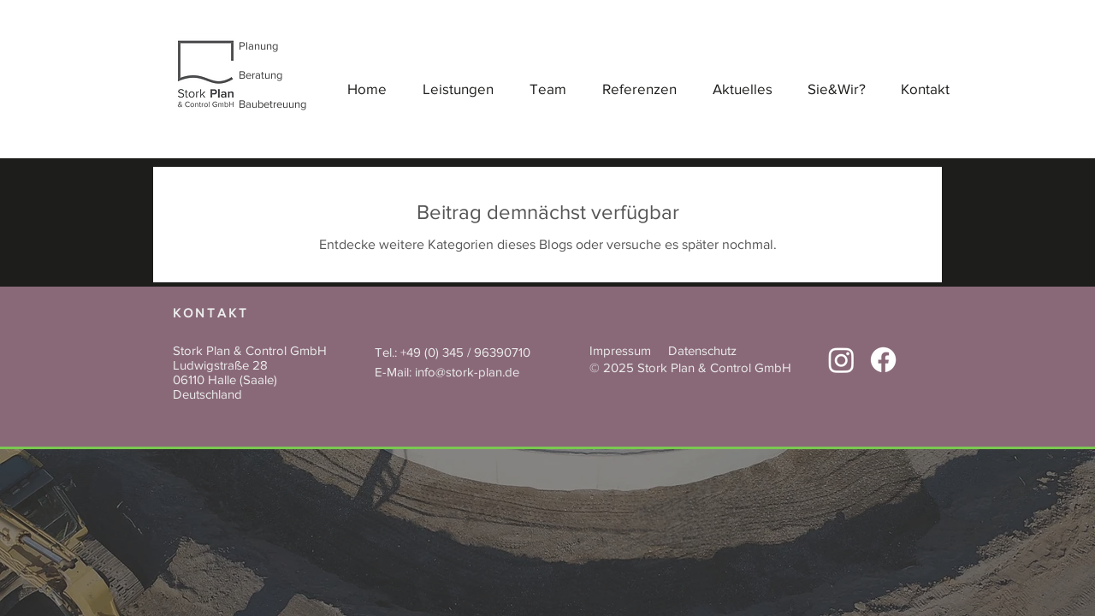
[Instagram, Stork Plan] (841, 359)
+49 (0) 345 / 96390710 (465, 352)
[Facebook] (883, 359)
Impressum (620, 350)
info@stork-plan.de (467, 371)
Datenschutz (702, 350)
